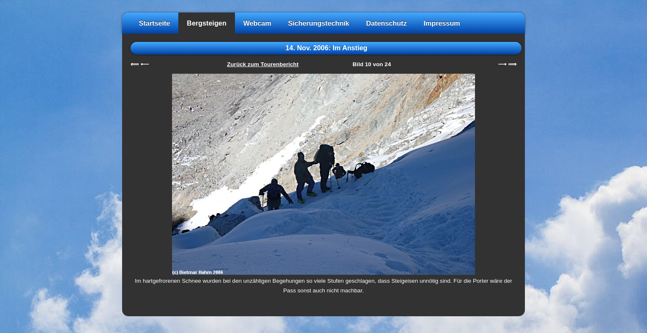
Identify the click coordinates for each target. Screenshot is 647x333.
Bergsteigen (206, 23)
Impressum (441, 23)
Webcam (257, 23)
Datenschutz (386, 23)
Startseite (154, 23)
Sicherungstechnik (318, 23)
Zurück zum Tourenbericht (262, 64)
